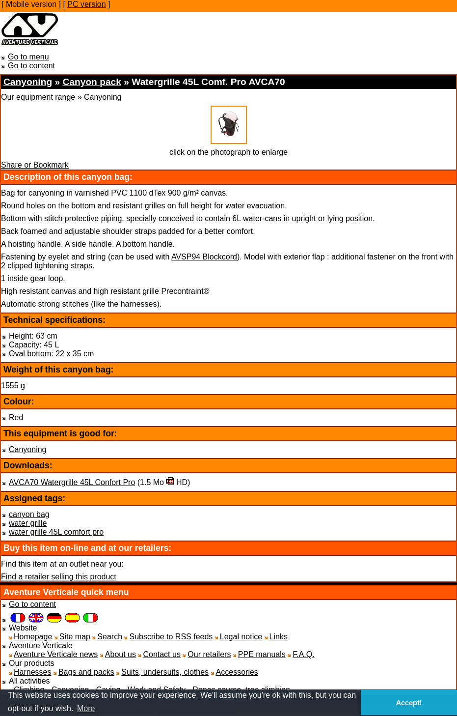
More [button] (86, 708)
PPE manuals (262, 654)
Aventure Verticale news (56, 654)
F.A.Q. (303, 654)
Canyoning (28, 449)
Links (278, 636)
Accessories (237, 672)
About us (120, 654)
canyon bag (29, 514)
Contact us (161, 654)
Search (109, 636)
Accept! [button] (409, 703)
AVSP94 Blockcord (204, 257)
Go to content (31, 65)
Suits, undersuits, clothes (165, 672)
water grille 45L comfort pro (56, 532)
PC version (86, 4)
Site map (74, 636)
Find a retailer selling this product (58, 577)
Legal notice (241, 636)
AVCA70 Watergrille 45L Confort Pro (72, 482)
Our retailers (209, 654)
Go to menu (28, 57)
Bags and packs (86, 672)
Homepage (33, 636)
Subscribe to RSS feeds (171, 636)
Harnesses (32, 672)
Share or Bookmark (35, 165)
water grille (28, 523)
